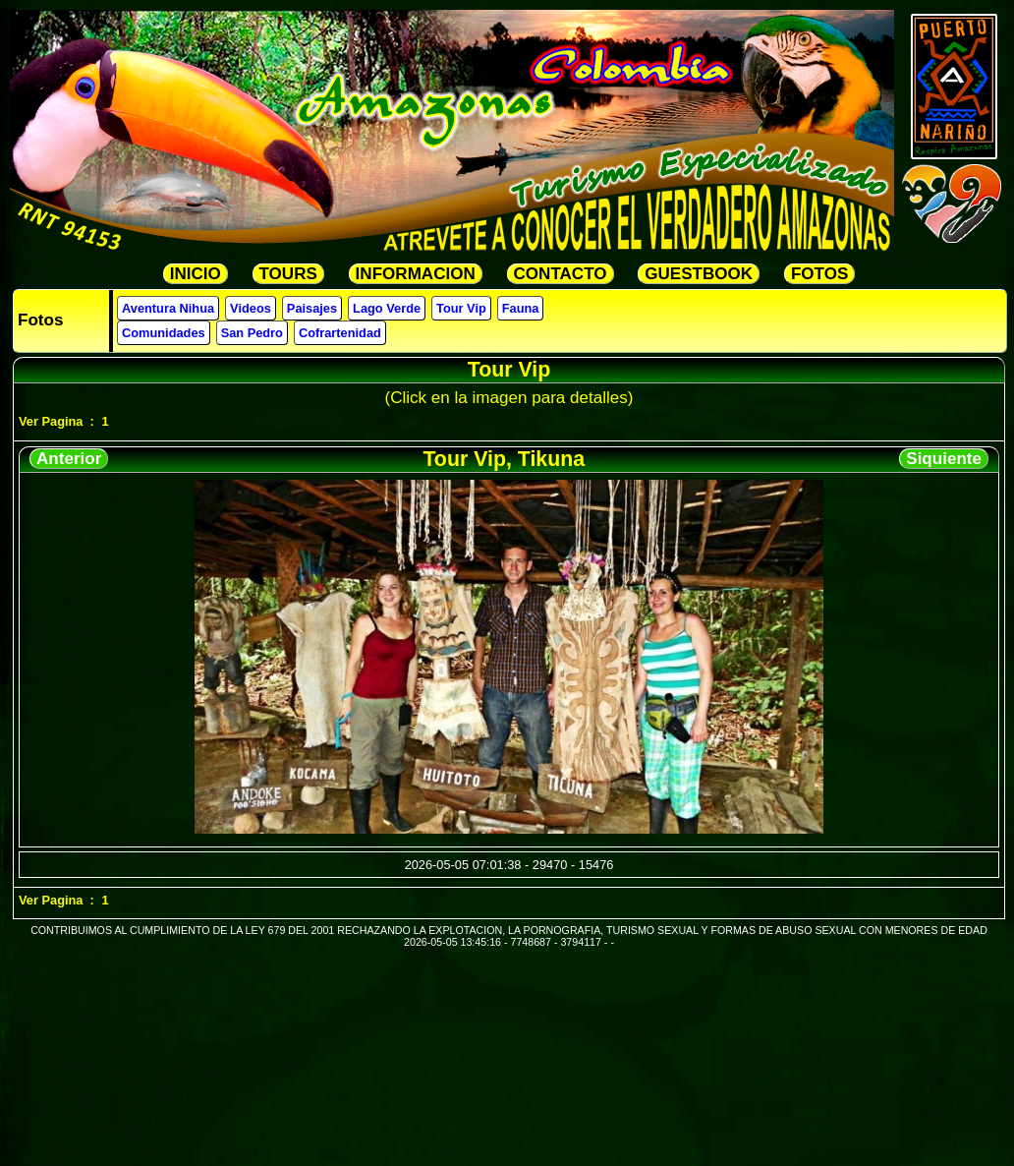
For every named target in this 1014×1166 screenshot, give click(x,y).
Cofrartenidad (340, 332)
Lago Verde (387, 308)
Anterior (68, 458)
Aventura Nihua (168, 308)
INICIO (195, 273)
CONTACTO (560, 273)
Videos (250, 308)
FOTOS (819, 273)
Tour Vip (461, 308)
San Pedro (252, 332)
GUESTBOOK (699, 273)
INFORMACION (416, 273)
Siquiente (944, 458)
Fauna (520, 308)
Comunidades (163, 332)
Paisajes (312, 308)
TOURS (288, 273)
